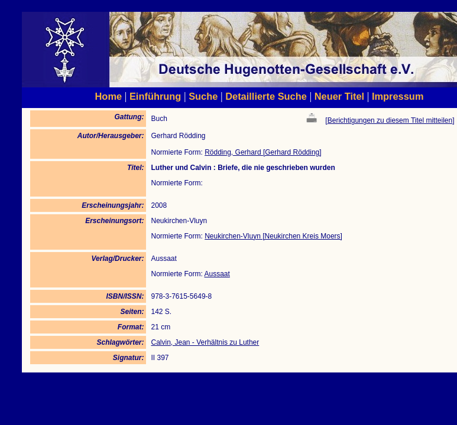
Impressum (398, 96)
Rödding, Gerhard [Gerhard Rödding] (263, 152)
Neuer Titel (340, 96)
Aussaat (217, 274)
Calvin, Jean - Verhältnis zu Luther (205, 342)
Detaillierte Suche (266, 96)
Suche (203, 96)
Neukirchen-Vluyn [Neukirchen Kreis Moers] (273, 236)
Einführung (155, 96)
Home (108, 96)
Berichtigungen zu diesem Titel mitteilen (390, 120)
